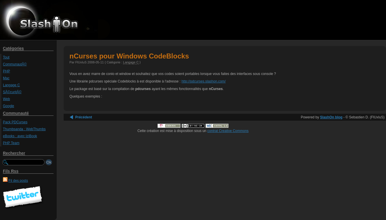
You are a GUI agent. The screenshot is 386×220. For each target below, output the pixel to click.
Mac (6, 78)
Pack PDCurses (15, 122)
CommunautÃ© (15, 64)
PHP (6, 71)
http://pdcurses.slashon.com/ (203, 81)
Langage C (11, 85)
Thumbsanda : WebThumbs (24, 129)
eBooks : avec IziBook (20, 136)
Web (6, 99)
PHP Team (11, 143)
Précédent (83, 117)
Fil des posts (18, 181)
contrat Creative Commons (228, 131)
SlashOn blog (331, 117)
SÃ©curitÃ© (12, 92)
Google (8, 106)
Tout (6, 57)
